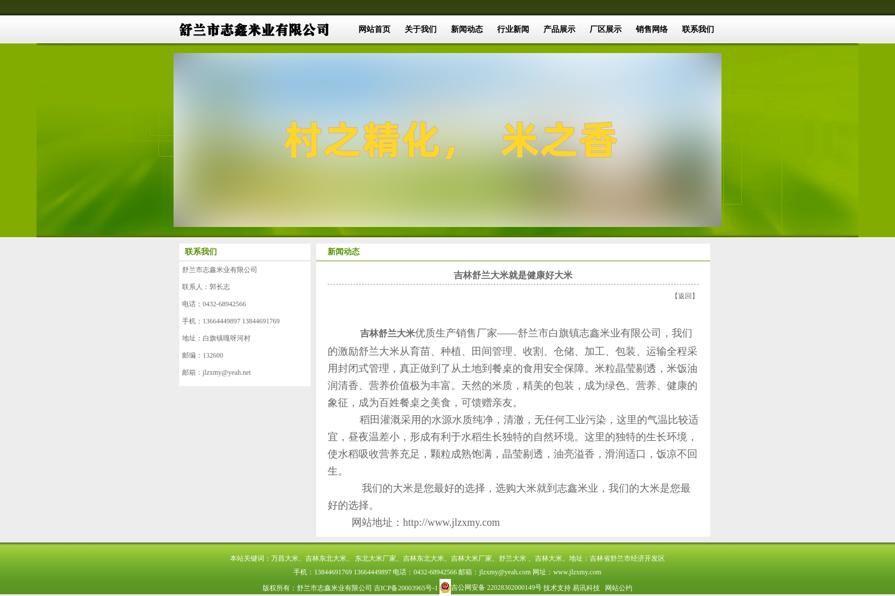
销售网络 (652, 29)
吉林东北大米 (325, 558)
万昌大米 (285, 558)
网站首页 (374, 29)
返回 (685, 296)
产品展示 (559, 29)
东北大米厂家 (375, 558)
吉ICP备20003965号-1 (406, 588)
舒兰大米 (512, 558)
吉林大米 (548, 558)
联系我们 (698, 29)
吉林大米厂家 (471, 558)
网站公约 (618, 588)
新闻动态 (467, 29)
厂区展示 (606, 29)
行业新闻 (513, 29)
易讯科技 (586, 588)
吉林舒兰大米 (387, 333)
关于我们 (421, 29)
